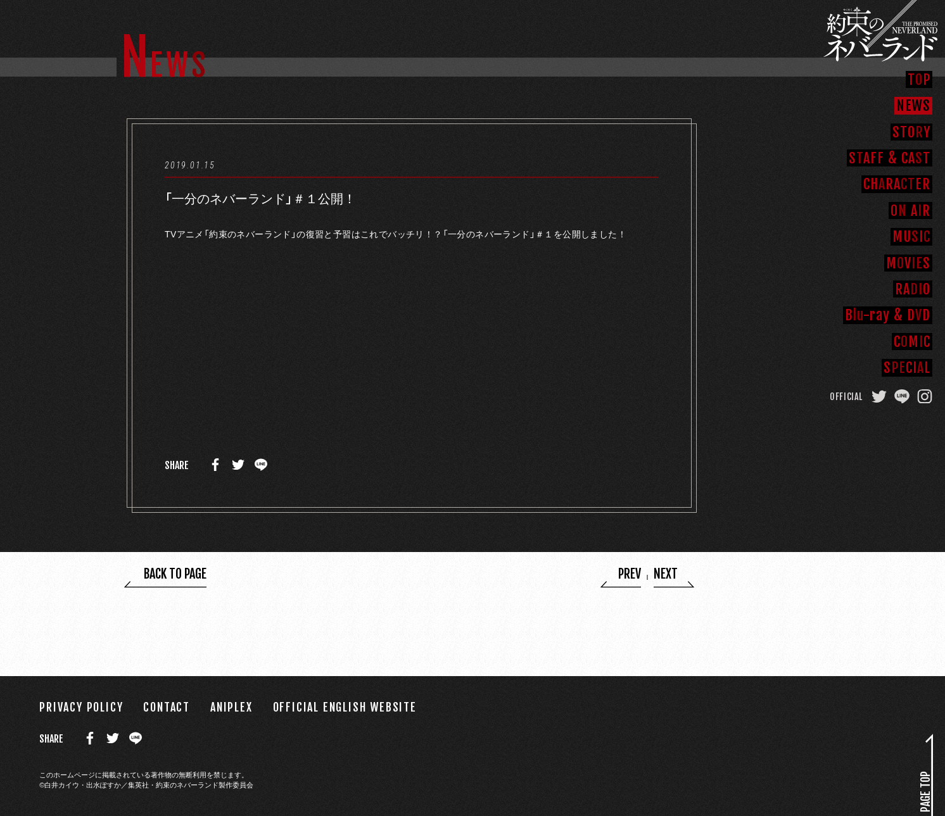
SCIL (907, 367)
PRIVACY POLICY (81, 706)
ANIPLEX (231, 706)
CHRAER (896, 183)
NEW (913, 105)
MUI (911, 236)
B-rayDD (887, 314)
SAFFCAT (889, 157)
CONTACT (166, 706)
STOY (911, 131)
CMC (912, 341)
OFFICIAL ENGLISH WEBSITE (345, 706)
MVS (908, 262)
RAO (912, 288)
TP (919, 79)
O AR (910, 210)
